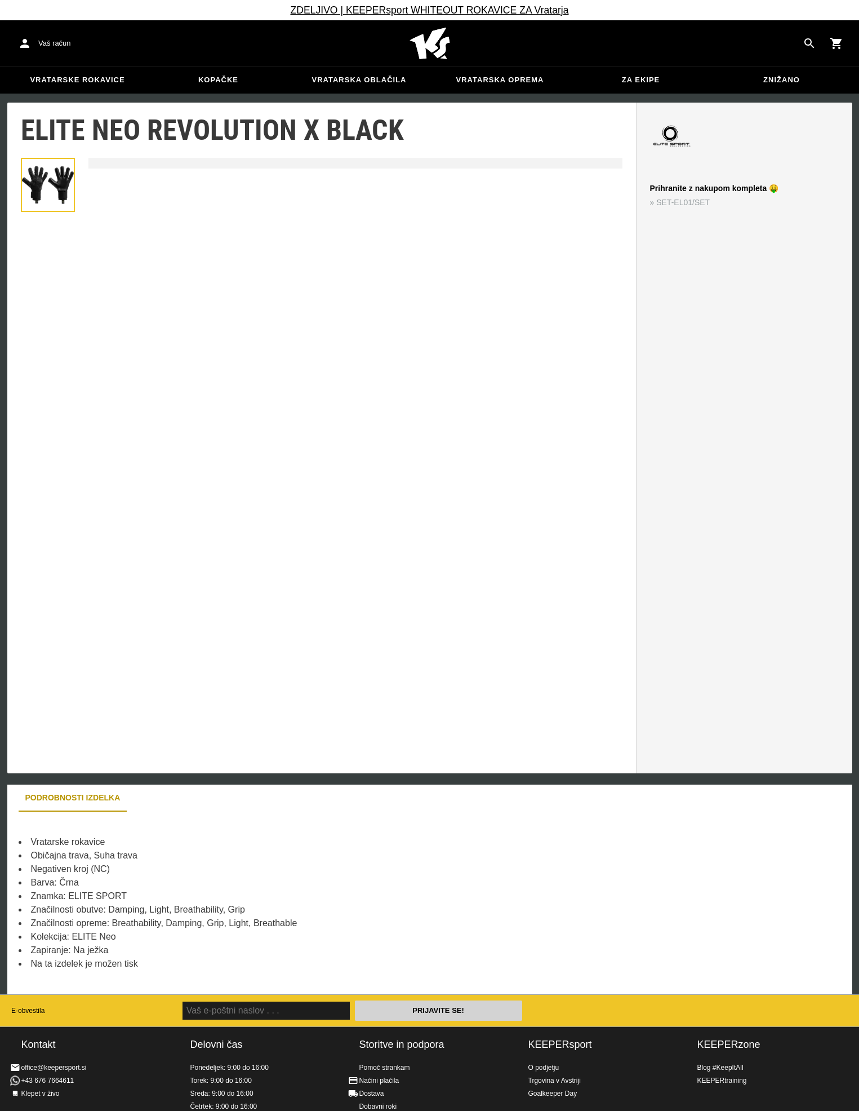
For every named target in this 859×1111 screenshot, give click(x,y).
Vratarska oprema (500, 80)
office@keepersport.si (54, 1068)
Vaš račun (54, 43)
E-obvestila (27, 1011)
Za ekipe (641, 80)
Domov (429, 43)
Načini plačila (379, 1081)
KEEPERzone (728, 1044)
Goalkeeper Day (552, 1093)
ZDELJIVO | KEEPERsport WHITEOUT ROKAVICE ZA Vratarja (429, 10)
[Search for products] (809, 43)
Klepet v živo (40, 1093)
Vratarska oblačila (359, 80)
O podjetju (543, 1068)
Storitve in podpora (401, 1044)
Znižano (781, 80)
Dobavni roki (378, 1106)
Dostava (371, 1093)
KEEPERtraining (722, 1081)
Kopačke (218, 80)
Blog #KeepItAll (720, 1068)
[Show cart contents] (836, 43)
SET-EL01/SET (683, 202)
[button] (48, 185)
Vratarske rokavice (77, 80)
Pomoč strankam (384, 1068)
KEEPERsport (560, 1044)
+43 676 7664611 (47, 1081)
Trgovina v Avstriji (554, 1081)
